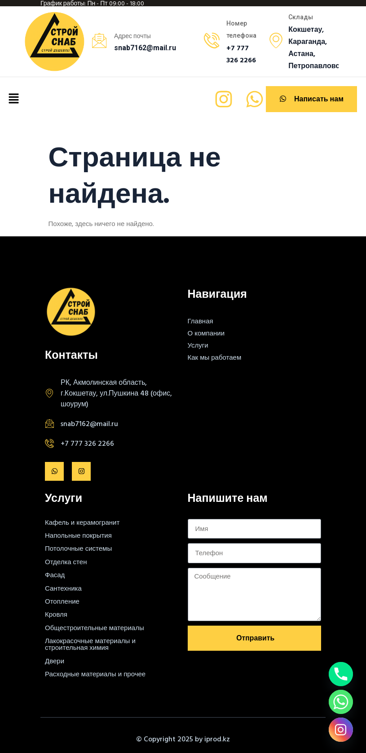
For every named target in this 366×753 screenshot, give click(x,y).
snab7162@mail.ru (89, 423)
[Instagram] (341, 730)
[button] (13, 99)
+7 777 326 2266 (87, 443)
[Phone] (341, 674)
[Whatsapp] (341, 702)
